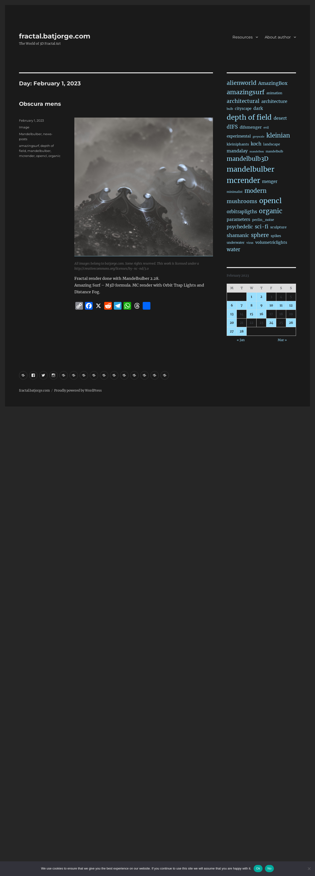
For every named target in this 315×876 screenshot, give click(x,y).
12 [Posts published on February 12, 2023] (291, 305)
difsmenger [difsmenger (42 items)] (251, 127)
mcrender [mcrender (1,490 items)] (243, 180)
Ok (258, 868)
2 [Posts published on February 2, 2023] (261, 297)
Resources (242, 37)
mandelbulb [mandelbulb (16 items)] (274, 151)
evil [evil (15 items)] (266, 127)
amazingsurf (29, 146)
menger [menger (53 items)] (269, 181)
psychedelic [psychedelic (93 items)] (240, 227)
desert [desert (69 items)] (280, 118)
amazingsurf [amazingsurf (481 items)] (245, 92)
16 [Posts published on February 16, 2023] (261, 314)
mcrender (27, 156)
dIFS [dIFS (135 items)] (232, 127)
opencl (41, 156)
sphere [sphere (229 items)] (260, 235)
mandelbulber (39, 151)
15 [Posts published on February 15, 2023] (251, 314)
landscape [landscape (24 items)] (271, 144)
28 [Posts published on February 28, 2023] (242, 331)
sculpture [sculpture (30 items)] (278, 227)
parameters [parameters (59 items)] (238, 219)
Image (24, 127)
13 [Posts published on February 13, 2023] (231, 314)
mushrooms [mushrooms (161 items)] (242, 201)
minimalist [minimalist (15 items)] (235, 192)
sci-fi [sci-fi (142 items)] (261, 227)
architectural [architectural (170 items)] (243, 101)
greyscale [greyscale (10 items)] (258, 136)
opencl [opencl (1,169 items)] (270, 200)
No (269, 868)
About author (278, 37)
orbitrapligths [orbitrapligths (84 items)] (242, 211)
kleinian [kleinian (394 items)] (278, 135)
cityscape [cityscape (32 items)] (243, 108)
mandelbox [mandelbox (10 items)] (257, 151)
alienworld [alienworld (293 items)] (241, 82)
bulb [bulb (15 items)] (230, 109)
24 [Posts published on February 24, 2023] (271, 323)
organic (54, 156)
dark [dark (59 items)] (258, 108)
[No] (309, 868)
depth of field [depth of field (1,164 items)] (249, 117)
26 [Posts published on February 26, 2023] (291, 323)
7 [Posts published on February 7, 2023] (242, 305)
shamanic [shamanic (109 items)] (238, 235)
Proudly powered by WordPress (78, 390)
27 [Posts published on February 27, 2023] (232, 331)
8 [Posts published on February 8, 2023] (251, 305)
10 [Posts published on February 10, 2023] (271, 305)
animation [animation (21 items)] (274, 93)
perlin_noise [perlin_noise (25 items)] (263, 220)
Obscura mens (40, 103)
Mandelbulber (30, 134)
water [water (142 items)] (233, 249)
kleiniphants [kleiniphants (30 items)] (238, 144)
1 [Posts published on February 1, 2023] (251, 297)
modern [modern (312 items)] (255, 190)
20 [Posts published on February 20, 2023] (232, 323)
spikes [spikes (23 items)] (276, 236)
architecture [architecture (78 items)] (274, 101)
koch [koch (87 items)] (256, 144)
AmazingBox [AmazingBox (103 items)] (272, 83)
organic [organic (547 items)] (270, 211)
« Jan (241, 340)
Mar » (282, 340)
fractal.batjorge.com (54, 36)
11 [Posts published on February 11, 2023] (281, 305)
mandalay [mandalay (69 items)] (237, 151)
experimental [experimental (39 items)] (239, 136)
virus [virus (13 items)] (249, 242)
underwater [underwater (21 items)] (235, 243)
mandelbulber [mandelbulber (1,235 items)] (250, 169)
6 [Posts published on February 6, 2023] (232, 305)
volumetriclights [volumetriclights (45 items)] (271, 242)
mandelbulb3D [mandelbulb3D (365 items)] (247, 159)
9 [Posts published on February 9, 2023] (261, 305)
